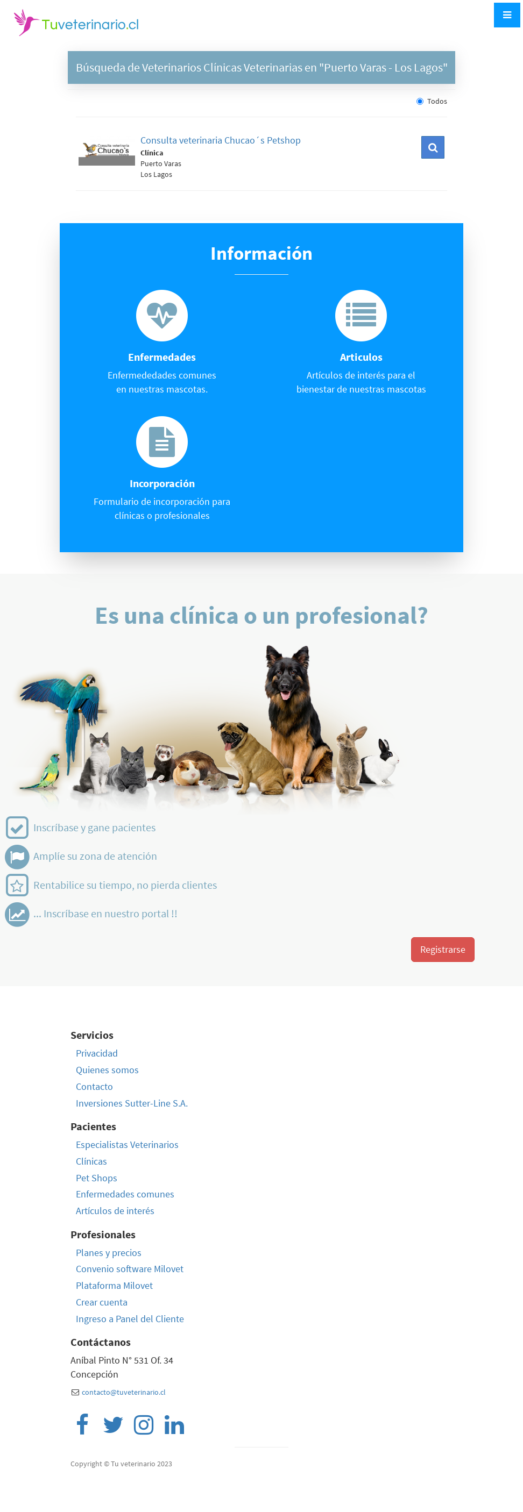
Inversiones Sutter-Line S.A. (132, 1103)
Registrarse (442, 949)
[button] (432, 147)
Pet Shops (96, 1178)
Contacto (94, 1086)
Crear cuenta (102, 1302)
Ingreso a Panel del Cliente (130, 1319)
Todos (431, 101)
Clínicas (91, 1161)
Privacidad (97, 1053)
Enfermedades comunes (125, 1194)
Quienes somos (107, 1070)
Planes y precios (109, 1252)
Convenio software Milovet (129, 1269)
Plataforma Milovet (114, 1285)
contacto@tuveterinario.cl (124, 1392)
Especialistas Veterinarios (127, 1144)
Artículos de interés (115, 1210)
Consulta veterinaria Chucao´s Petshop (220, 140)
